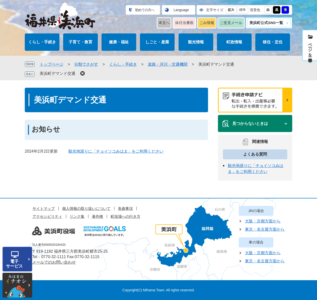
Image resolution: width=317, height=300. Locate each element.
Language (181, 10)
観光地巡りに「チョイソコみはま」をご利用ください (115, 151)
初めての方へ (144, 10)
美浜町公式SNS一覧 (266, 23)
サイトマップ (43, 208)
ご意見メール (231, 23)
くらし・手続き (42, 42)
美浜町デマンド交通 (57, 73)
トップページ (51, 64)
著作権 (97, 216)
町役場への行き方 (125, 216)
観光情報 (196, 42)
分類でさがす (86, 64)
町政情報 (234, 42)
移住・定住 (273, 42)
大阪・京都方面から (263, 221)
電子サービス (14, 264)
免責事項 (125, 208)
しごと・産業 (157, 42)
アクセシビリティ (47, 216)
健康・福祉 (119, 42)
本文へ (164, 23)
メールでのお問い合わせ (54, 262)
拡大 (231, 10)
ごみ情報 (206, 23)
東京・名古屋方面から (265, 229)
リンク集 (77, 216)
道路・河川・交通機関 (167, 64)
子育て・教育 (80, 42)
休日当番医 (184, 23)
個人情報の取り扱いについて (86, 208)
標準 (242, 10)
